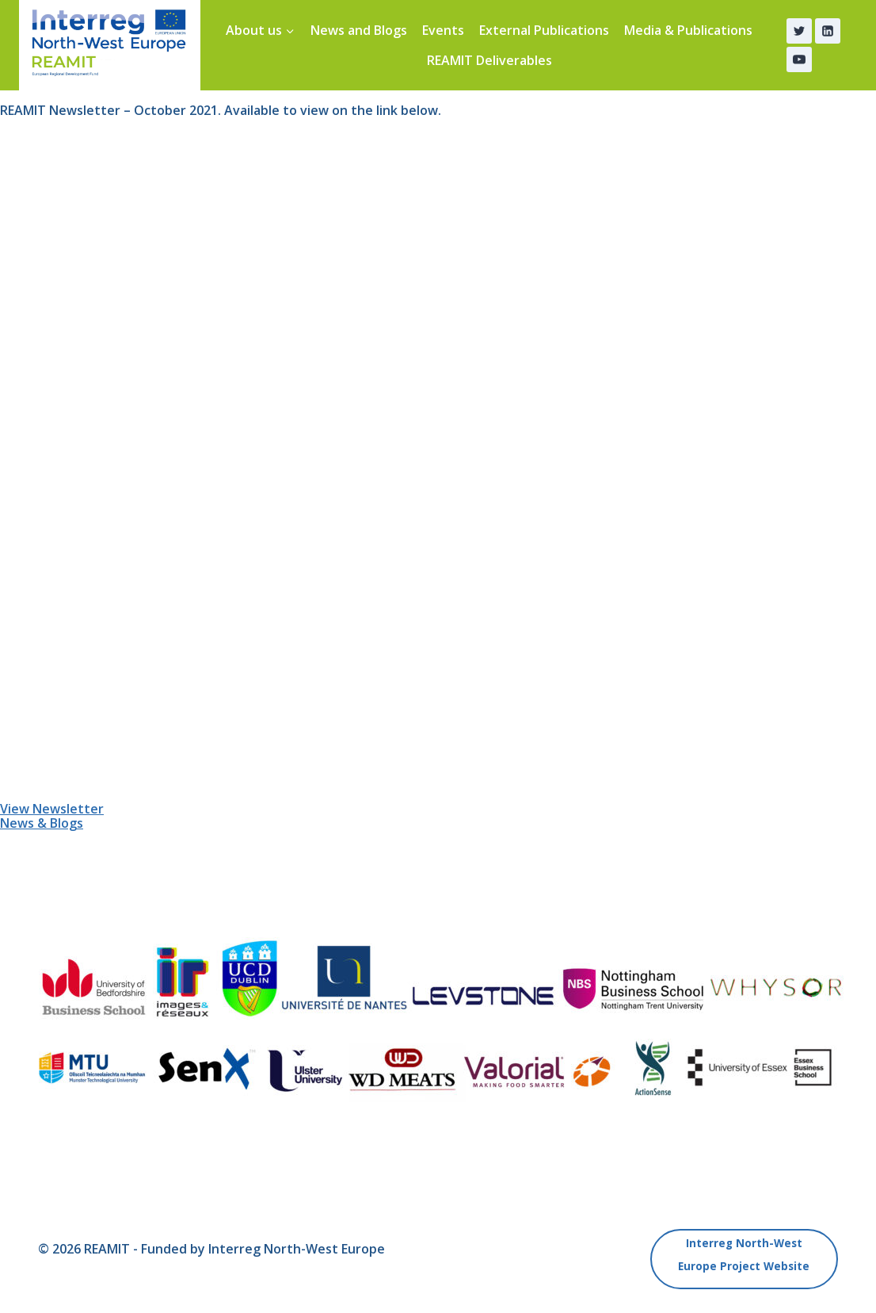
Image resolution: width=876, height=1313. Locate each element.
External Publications (544, 30)
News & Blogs (41, 823)
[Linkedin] (827, 31)
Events (443, 30)
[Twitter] (799, 31)
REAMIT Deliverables (489, 60)
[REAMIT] (109, 45)
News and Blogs (358, 30)
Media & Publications (688, 30)
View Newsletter (52, 808)
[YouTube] (799, 59)
